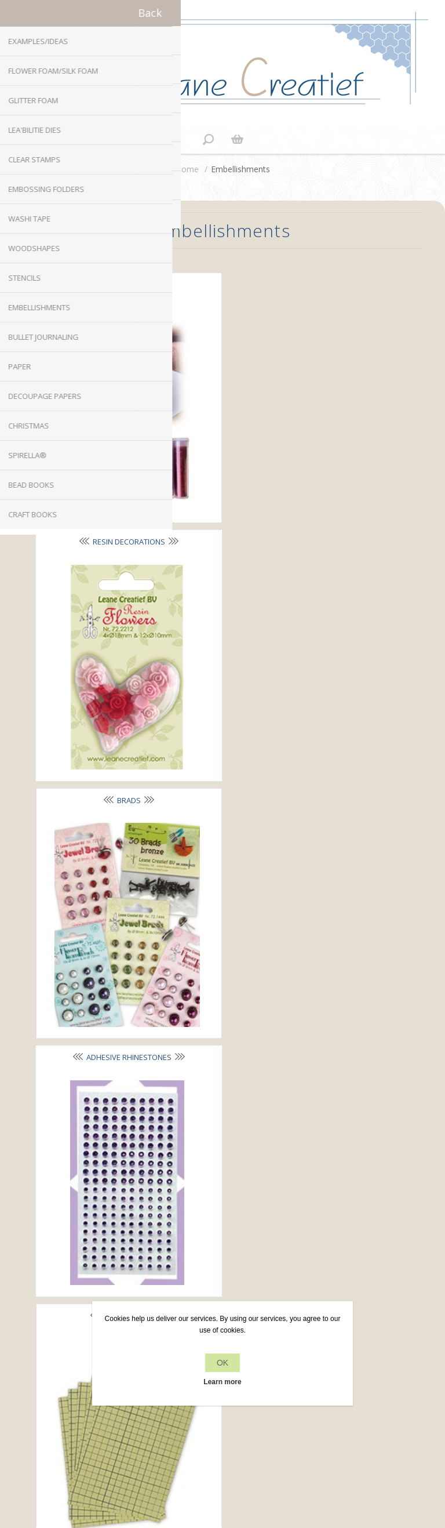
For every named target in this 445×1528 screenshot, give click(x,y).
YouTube (257, 1118)
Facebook (188, 1118)
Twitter (211, 1118)
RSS (234, 1118)
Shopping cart (236, 139)
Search (222, 1407)
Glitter (124, 285)
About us (222, 1261)
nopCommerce (242, 1443)
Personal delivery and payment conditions (222, 1283)
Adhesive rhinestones (307, 529)
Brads (124, 530)
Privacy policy (223, 1239)
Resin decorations (307, 284)
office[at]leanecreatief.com (222, 1166)
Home (187, 169)
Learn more (222, 1382)
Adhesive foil (124, 775)
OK (222, 1362)
